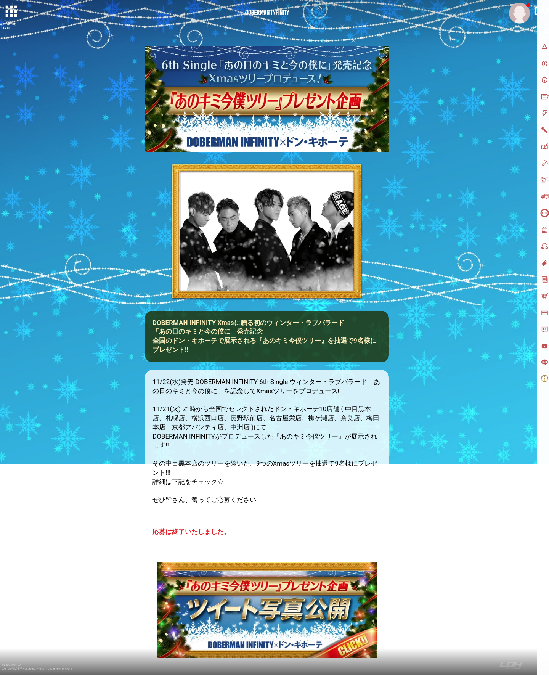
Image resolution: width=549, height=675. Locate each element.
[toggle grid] (12, 12)
